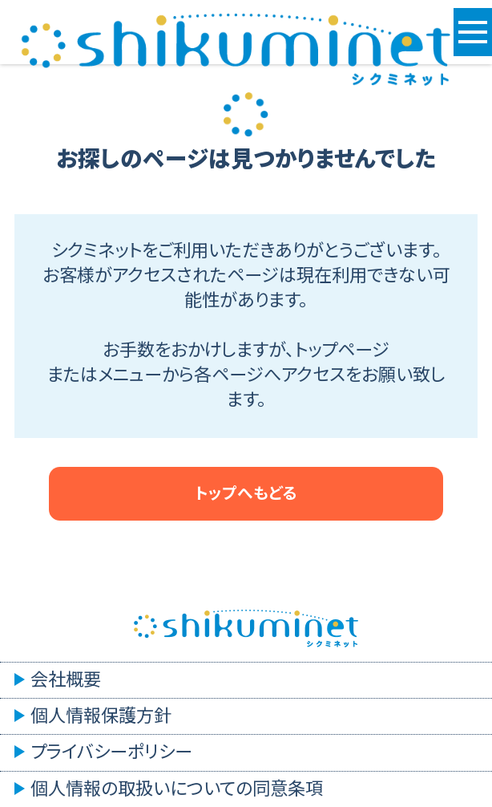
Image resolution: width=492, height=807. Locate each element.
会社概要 (65, 680)
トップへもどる (246, 493)
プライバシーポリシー (111, 752)
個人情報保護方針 (100, 716)
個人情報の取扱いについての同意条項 (176, 789)
